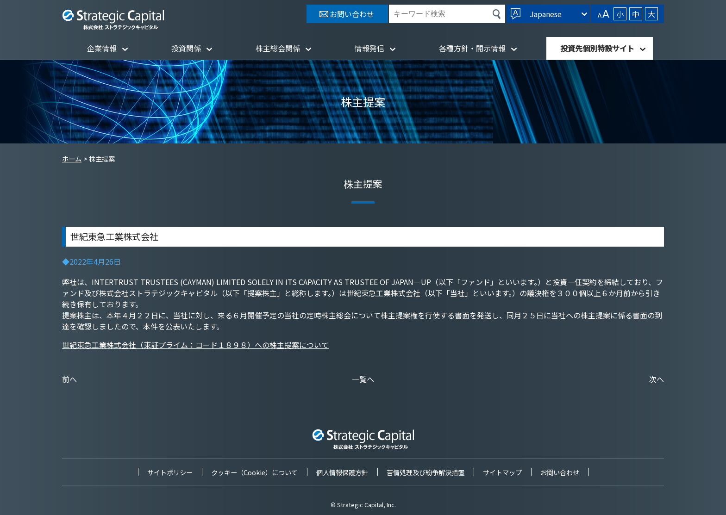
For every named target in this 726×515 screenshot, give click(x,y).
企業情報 (102, 48)
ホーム (71, 158)
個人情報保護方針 (342, 472)
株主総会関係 (278, 48)
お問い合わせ (559, 472)
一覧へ (363, 379)
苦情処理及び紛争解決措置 (425, 472)
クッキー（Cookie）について (254, 472)
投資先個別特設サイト (597, 48)
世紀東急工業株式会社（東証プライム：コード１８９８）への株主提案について (195, 344)
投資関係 (186, 48)
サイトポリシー (170, 472)
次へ (656, 379)
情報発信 (369, 48)
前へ (69, 379)
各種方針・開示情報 (472, 48)
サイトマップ (502, 472)
